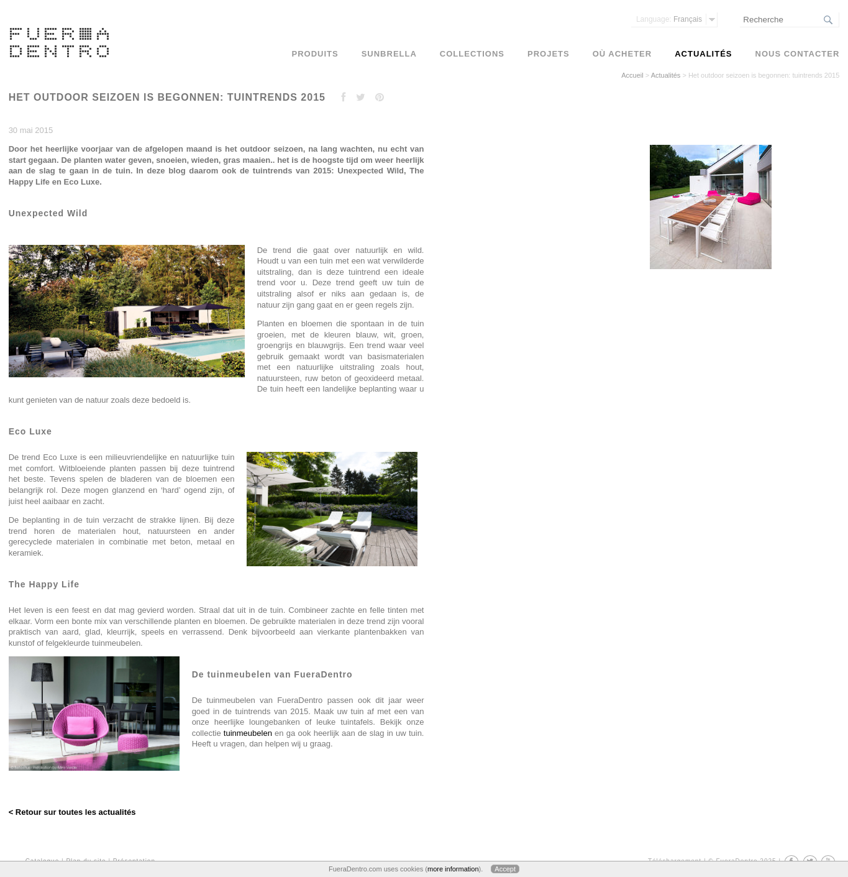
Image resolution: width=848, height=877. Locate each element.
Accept (505, 869)
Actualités (666, 75)
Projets (548, 53)
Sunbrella (389, 53)
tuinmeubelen (248, 733)
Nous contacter (797, 53)
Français (669, 19)
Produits (315, 53)
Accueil (632, 75)
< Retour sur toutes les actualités (72, 812)
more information (453, 869)
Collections (472, 53)
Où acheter (622, 53)
